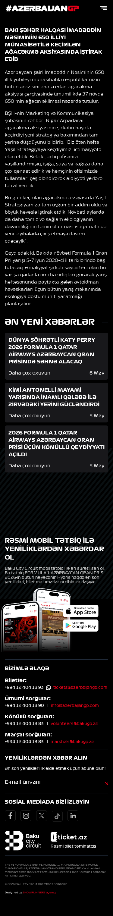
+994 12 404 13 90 (24, 705)
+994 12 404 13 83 (24, 724)
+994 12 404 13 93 (24, 687)
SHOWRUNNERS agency (39, 892)
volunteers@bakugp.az (74, 724)
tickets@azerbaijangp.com (80, 687)
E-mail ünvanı (23, 782)
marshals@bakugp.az (72, 742)
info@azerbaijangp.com (75, 705)
